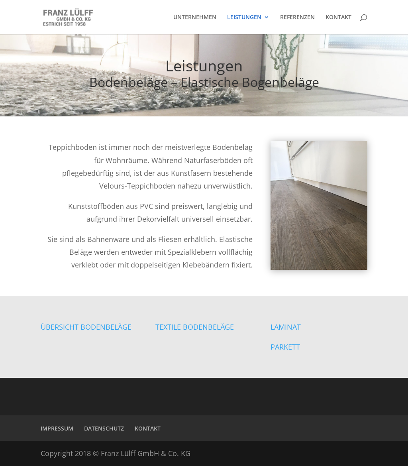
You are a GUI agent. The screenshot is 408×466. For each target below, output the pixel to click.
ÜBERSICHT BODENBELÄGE (86, 327)
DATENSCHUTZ (104, 428)
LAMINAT (286, 327)
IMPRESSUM (57, 428)
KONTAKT (338, 17)
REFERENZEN (297, 17)
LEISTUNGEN (244, 17)
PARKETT (285, 347)
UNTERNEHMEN (194, 17)
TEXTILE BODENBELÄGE (194, 327)
